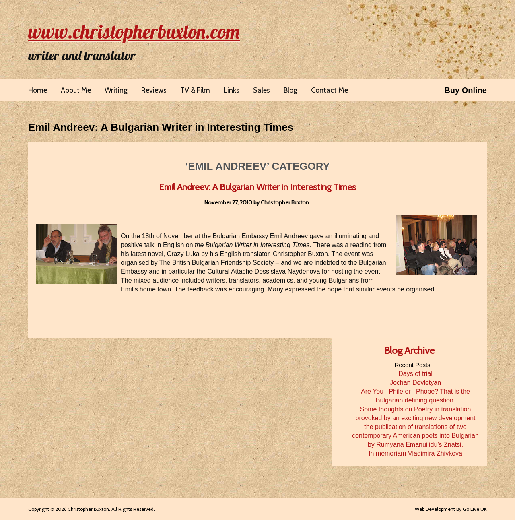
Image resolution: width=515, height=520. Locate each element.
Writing (116, 90)
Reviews (154, 90)
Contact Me (329, 90)
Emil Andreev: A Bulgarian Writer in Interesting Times (160, 127)
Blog (290, 90)
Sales (261, 90)
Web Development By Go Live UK (451, 509)
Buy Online (465, 90)
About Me (76, 90)
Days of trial (415, 373)
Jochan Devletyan (415, 382)
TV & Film (195, 90)
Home (37, 90)
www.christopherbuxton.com (134, 31)
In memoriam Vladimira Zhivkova (415, 453)
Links (231, 90)
